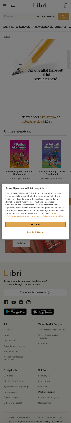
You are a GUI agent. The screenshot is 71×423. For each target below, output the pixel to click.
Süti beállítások (35, 232)
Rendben (35, 224)
